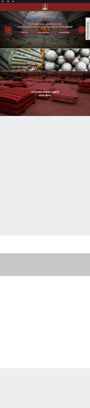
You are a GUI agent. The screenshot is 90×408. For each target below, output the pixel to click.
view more (22, 64)
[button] (8, 30)
